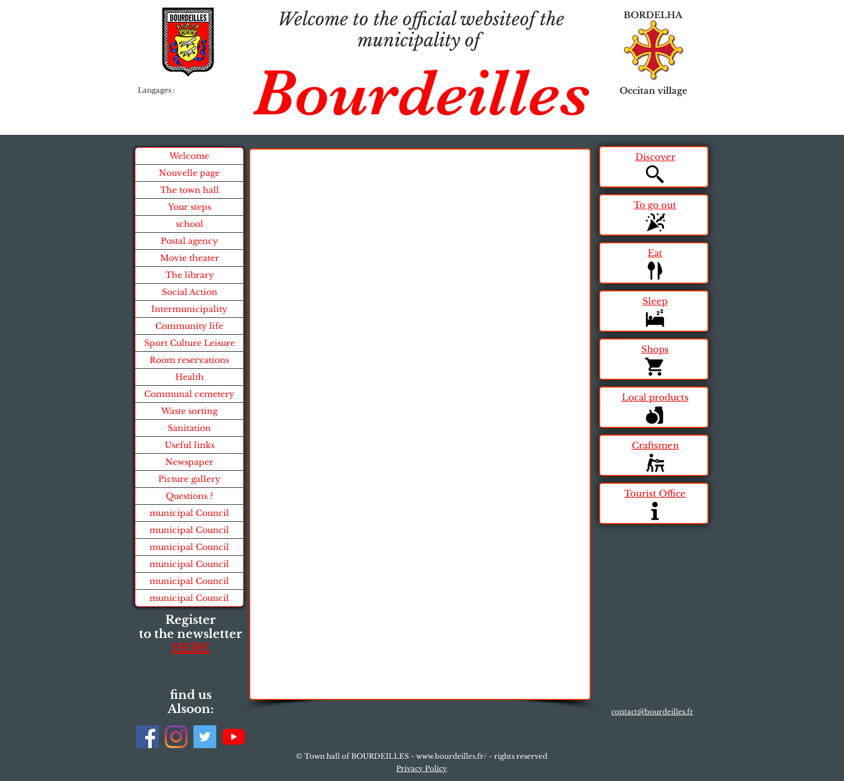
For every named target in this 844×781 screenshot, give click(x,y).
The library (189, 275)
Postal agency (189, 241)
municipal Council (189, 513)
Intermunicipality (189, 309)
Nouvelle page (189, 173)
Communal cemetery (189, 394)
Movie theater (189, 258)
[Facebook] (147, 736)
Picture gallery (189, 479)
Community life (189, 326)
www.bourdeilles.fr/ (451, 756)
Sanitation (189, 428)
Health (189, 377)
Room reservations (189, 360)
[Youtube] (233, 736)
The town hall (189, 190)
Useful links (190, 445)
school (189, 224)
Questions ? (189, 496)
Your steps (189, 207)
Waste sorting (189, 411)
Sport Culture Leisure (189, 343)
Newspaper (189, 462)
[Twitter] (204, 736)
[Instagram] (176, 736)
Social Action (189, 292)
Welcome (189, 156)
